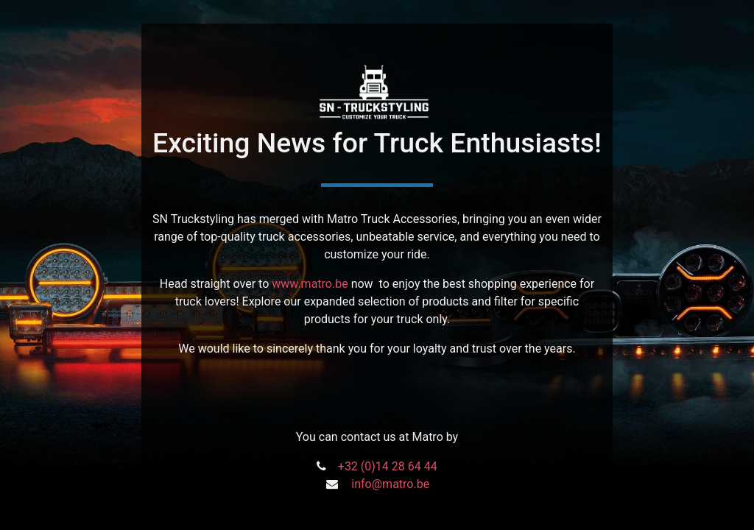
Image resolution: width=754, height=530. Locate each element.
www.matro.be (310, 284)
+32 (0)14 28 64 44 (387, 466)
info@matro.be (390, 484)
